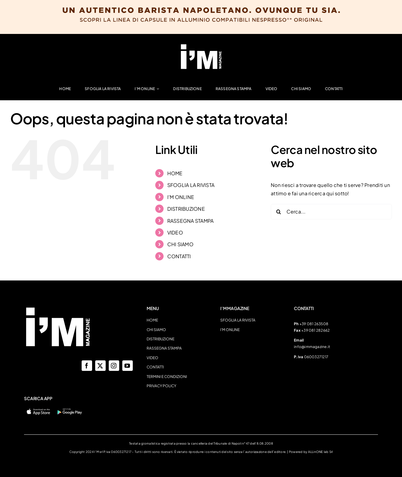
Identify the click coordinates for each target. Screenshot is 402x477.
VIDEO (175, 232)
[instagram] (114, 365)
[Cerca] (278, 211)
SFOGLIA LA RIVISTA (190, 185)
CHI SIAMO (180, 244)
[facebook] (87, 365)
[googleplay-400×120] (69, 409)
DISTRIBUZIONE (186, 208)
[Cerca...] (331, 211)
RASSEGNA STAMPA (190, 221)
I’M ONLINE (180, 197)
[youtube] (127, 365)
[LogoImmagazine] (201, 45)
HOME (175, 173)
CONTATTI (179, 256)
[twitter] (100, 365)
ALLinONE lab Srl (320, 452)
